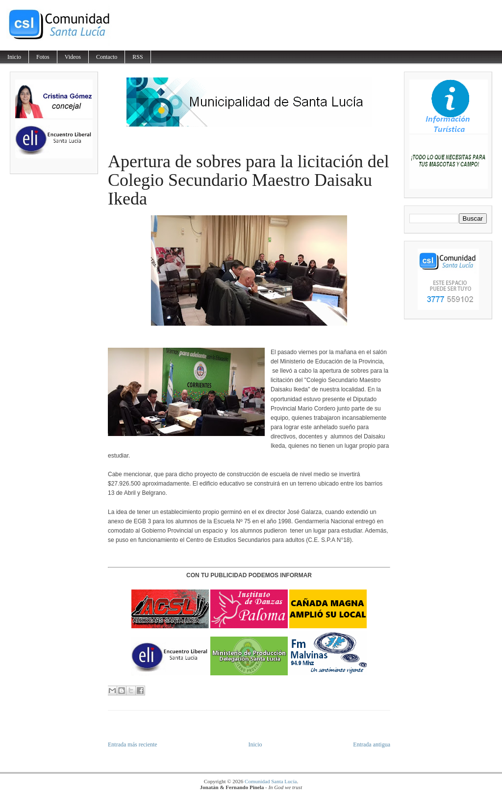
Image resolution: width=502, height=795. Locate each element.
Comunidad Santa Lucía (271, 781)
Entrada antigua (371, 744)
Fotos (43, 56)
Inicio (14, 56)
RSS (137, 56)
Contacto (106, 56)
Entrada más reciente (132, 744)
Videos (73, 56)
